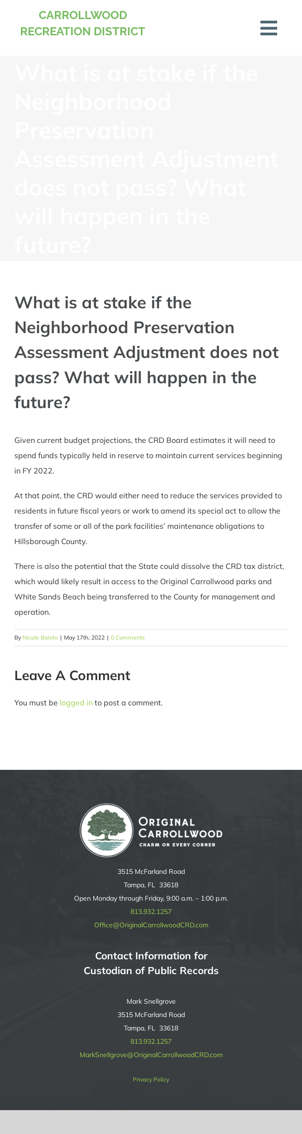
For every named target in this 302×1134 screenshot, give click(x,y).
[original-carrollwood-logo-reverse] (151, 807)
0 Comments (128, 637)
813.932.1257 (151, 911)
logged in (76, 702)
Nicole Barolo (40, 637)
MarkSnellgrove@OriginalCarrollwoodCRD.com (151, 1054)
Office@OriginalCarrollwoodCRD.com (151, 925)
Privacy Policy (151, 1079)
